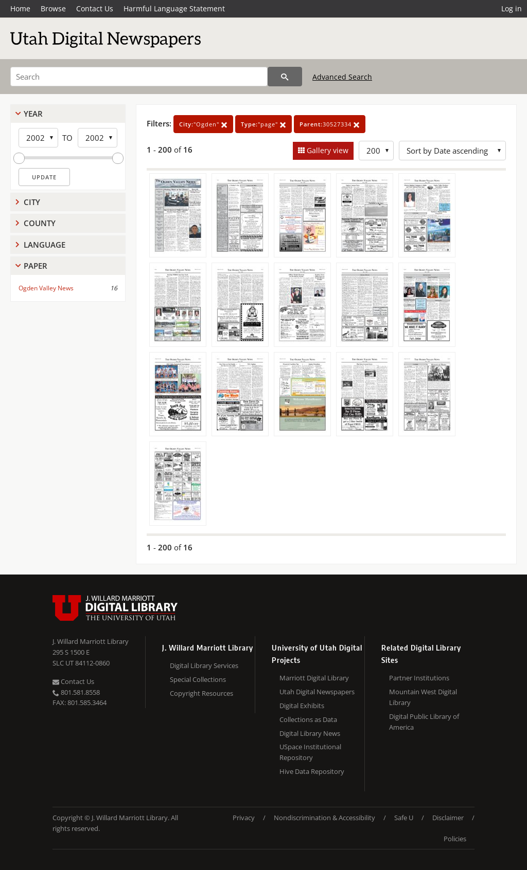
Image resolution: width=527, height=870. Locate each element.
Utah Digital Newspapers (317, 691)
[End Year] (97, 137)
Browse (53, 8)
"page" (263, 124)
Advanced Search (342, 77)
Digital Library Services (204, 665)
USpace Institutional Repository (310, 752)
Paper (35, 266)
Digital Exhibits (301, 705)
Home (20, 8)
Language (44, 244)
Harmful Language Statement (174, 8)
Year (33, 113)
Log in (511, 8)
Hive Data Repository (311, 771)
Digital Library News (309, 733)
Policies (455, 838)
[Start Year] (38, 137)
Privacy (244, 817)
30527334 (330, 124)
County (40, 223)
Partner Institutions (419, 677)
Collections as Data (308, 719)
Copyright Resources (201, 693)
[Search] (139, 76)
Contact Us (94, 8)
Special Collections (198, 679)
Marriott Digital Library (314, 677)
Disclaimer (448, 817)
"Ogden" (203, 124)
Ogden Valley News (46, 288)
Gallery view (326, 150)
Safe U (403, 817)
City (32, 202)
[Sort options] (452, 150)
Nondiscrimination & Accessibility (324, 817)
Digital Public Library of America (424, 722)
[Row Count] (376, 150)
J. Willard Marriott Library (90, 641)
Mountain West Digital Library (423, 697)
